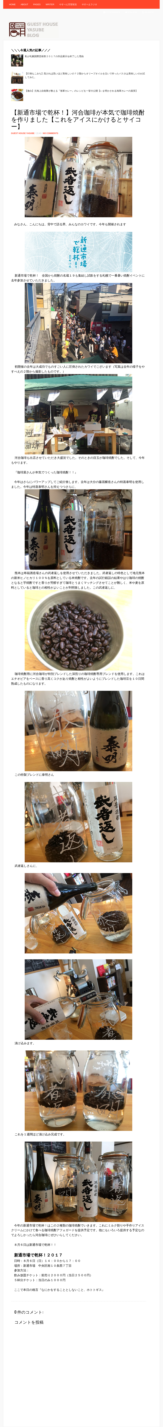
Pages (37, 4)
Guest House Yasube (22, 133)
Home (12, 4)
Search (148, 12)
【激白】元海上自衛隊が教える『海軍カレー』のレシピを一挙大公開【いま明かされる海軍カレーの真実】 (81, 90)
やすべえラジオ (89, 4)
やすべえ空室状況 (68, 4)
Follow (131, 12)
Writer (50, 4)
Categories (111, 12)
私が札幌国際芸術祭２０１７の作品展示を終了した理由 (54, 56)
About (24, 4)
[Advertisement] (72, 106)
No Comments (50, 133)
